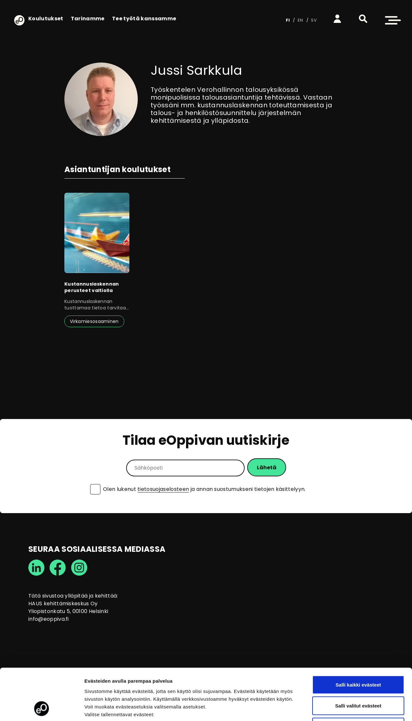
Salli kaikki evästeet (358, 636)
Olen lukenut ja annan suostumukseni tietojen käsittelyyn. (204, 489)
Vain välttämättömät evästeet (358, 678)
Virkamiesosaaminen (94, 321)
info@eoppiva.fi (48, 619)
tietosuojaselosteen (163, 489)
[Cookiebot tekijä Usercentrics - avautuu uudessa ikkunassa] (42, 708)
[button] (363, 19)
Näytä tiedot (344, 708)
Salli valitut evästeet (358, 657)
